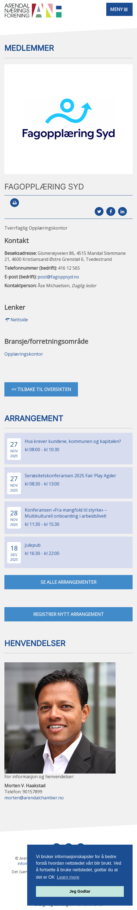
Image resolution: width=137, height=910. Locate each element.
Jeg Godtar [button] (79, 891)
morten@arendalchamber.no (34, 798)
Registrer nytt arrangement (68, 614)
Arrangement (33, 418)
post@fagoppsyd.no (58, 277)
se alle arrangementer (68, 582)
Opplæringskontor (23, 354)
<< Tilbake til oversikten (41, 389)
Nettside (16, 320)
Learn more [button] (68, 877)
